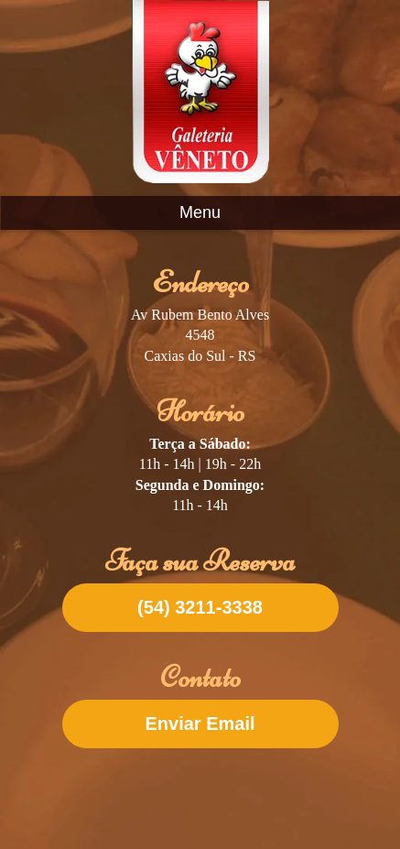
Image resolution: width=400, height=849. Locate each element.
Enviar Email (199, 723)
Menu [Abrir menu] (200, 212)
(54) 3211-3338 (200, 607)
